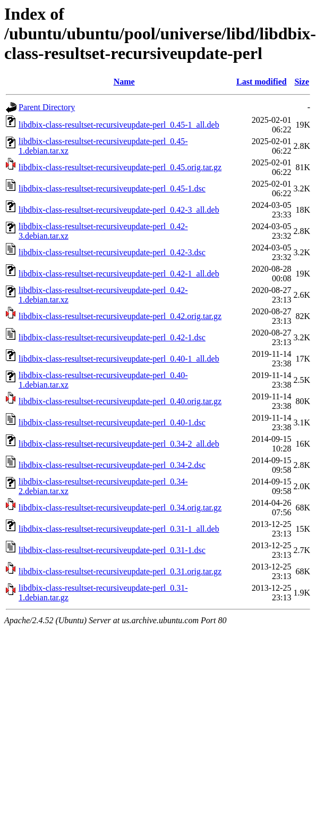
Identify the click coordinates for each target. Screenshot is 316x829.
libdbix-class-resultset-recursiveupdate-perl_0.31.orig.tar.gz (120, 571)
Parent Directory (47, 107)
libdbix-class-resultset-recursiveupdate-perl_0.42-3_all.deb (119, 209)
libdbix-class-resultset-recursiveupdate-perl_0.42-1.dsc (112, 337)
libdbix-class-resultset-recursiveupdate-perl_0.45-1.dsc (112, 188)
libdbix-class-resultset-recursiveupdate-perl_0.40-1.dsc (112, 422)
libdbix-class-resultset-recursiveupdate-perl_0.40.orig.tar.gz (120, 401)
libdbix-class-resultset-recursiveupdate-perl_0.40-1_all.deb (119, 358)
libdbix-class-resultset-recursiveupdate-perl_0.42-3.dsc (112, 252)
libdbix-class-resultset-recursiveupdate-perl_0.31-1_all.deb (119, 528)
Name (124, 81)
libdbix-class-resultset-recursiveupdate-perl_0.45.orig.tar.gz (120, 167)
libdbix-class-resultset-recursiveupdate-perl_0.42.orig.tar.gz (120, 316)
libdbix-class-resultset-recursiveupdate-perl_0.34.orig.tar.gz (120, 507)
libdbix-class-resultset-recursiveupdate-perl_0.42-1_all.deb (119, 273)
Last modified (261, 81)
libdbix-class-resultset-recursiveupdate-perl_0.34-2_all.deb (119, 443)
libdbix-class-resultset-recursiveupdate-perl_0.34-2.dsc (112, 465)
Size (301, 81)
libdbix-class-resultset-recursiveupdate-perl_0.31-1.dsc (112, 550)
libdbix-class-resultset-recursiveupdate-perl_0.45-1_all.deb (119, 124)
